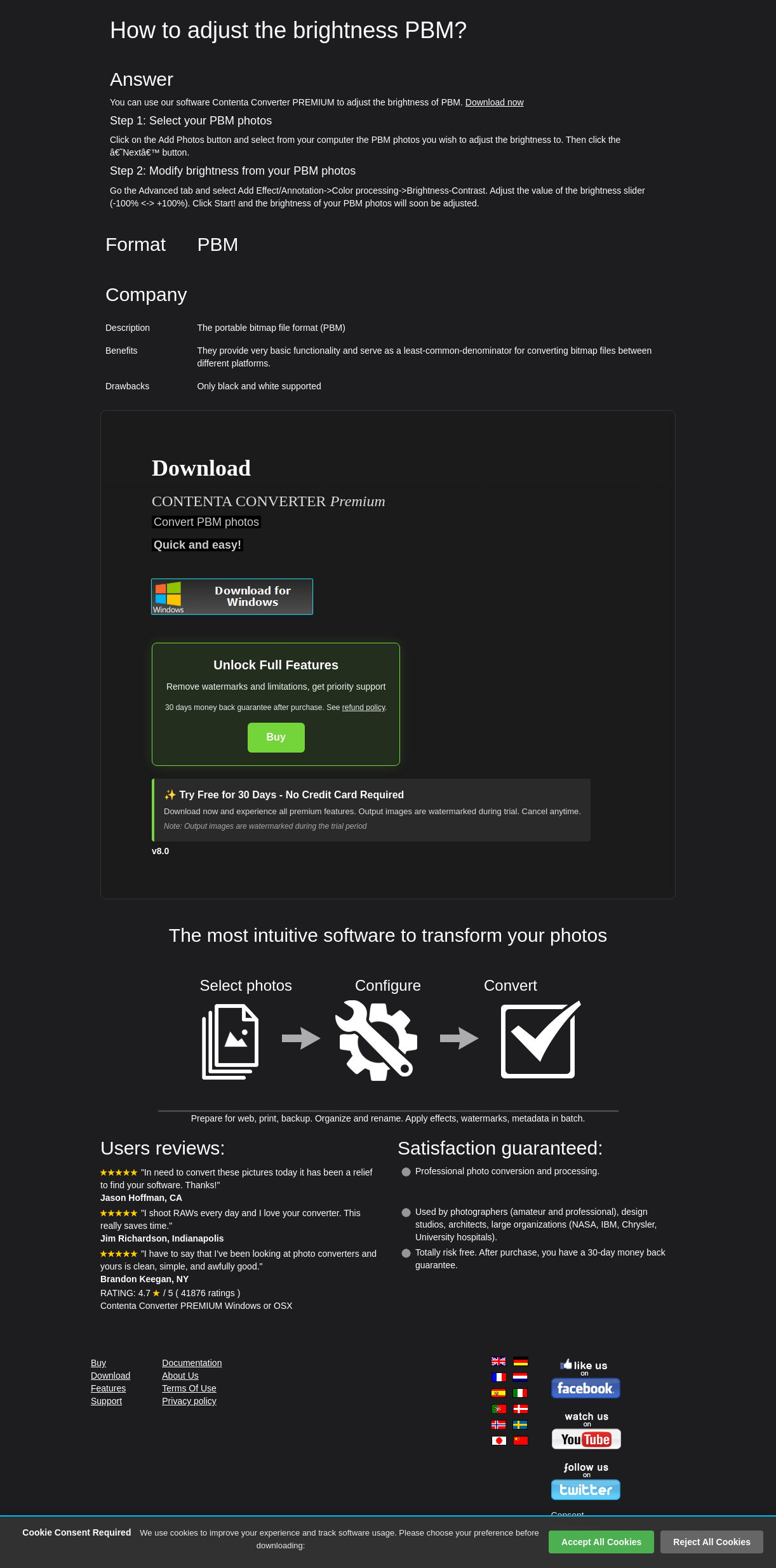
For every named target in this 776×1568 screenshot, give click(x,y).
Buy (276, 737)
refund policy (363, 707)
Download (110, 1375)
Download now (494, 102)
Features (108, 1388)
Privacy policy (189, 1401)
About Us (180, 1375)
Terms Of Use (189, 1388)
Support (106, 1401)
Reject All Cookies (712, 1542)
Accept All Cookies (601, 1542)
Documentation (192, 1363)
